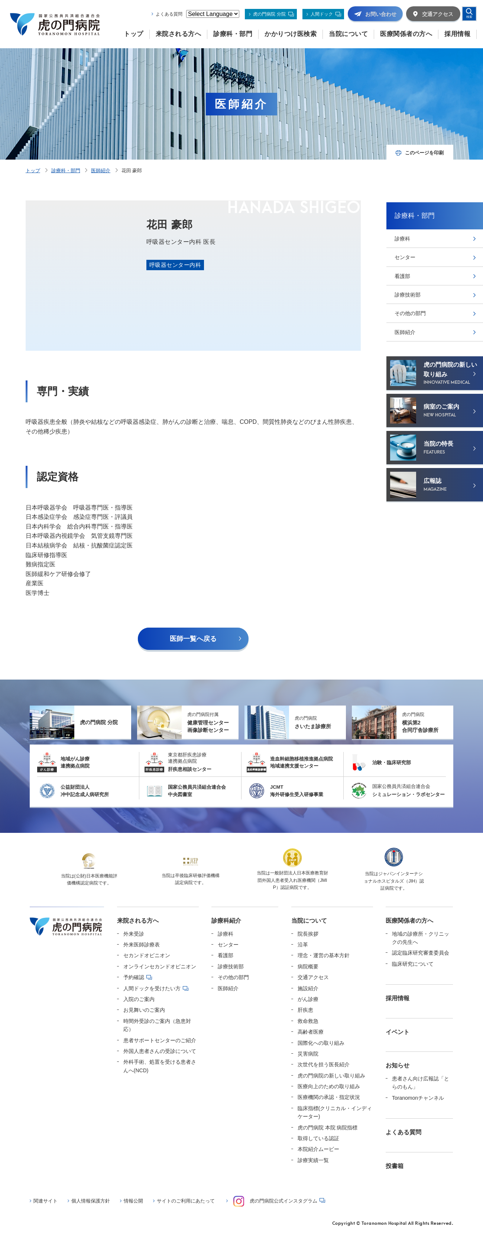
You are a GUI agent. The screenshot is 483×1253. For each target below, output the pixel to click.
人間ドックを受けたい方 (152, 988)
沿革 (303, 945)
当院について (309, 920)
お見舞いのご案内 (144, 1010)
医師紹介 (100, 170)
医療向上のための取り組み (329, 1086)
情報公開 (133, 1201)
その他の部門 (410, 313)
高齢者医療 (311, 1032)
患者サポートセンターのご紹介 (159, 1040)
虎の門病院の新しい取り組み (331, 1076)
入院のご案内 (139, 999)
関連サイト (45, 1201)
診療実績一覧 (313, 1160)
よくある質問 (169, 14)
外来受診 (133, 934)
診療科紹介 (226, 920)
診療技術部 (408, 295)
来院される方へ (138, 920)
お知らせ (397, 1065)
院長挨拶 (308, 934)
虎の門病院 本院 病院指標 (328, 1128)
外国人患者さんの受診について (159, 1051)
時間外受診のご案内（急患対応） (157, 1025)
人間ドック (322, 14)
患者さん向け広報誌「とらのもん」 (420, 1083)
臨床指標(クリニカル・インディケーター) (335, 1112)
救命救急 (308, 1021)
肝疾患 (305, 1010)
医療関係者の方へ (409, 920)
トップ (33, 170)
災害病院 (308, 1054)
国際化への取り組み (321, 1043)
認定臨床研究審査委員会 (420, 953)
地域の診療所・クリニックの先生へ (420, 938)
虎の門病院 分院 (269, 14)
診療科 (402, 239)
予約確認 (133, 977)
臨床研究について (413, 964)
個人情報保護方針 (90, 1201)
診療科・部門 (65, 170)
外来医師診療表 (141, 945)
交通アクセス (313, 977)
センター (405, 257)
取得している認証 (318, 1138)
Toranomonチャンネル (418, 1098)
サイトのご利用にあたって (186, 1201)
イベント (397, 1032)
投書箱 (394, 1166)
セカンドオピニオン (146, 955)
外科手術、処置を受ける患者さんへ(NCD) (159, 1066)
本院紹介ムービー (318, 1149)
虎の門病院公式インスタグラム (275, 1201)
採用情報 (397, 998)
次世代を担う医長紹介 (324, 1064)
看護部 (402, 276)
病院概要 (308, 966)
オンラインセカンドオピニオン (159, 966)
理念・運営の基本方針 (324, 955)
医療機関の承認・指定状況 (329, 1097)
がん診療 (308, 999)
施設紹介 (308, 988)
